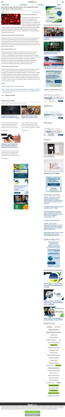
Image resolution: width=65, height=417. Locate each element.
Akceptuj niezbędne (32, 415)
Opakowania (53, 360)
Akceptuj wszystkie (32, 411)
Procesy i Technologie (54, 370)
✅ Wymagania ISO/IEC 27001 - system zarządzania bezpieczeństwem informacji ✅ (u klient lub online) (53, 234)
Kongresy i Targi (53, 350)
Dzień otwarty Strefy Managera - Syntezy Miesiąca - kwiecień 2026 (53, 319)
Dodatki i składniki (51, 340)
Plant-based (50, 365)
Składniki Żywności (37, 12)
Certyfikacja (53, 335)
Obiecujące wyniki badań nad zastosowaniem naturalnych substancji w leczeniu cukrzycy (9, 145)
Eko (60, 340)
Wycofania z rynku (54, 393)
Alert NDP (58, 327)
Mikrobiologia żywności (53, 355)
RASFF (59, 382)
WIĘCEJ (59, 4)
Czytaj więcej (4, 130)
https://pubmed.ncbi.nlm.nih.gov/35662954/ (13, 86)
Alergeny (49, 327)
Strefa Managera (53, 385)
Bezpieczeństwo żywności (53, 332)
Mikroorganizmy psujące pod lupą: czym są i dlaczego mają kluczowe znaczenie (53, 285)
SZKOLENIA (41, 4)
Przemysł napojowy (54, 378)
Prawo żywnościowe (53, 368)
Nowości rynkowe (54, 358)
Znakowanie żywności (54, 395)
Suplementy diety (53, 388)
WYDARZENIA (23, 4)
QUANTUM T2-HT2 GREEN (51, 173)
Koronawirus (53, 352)
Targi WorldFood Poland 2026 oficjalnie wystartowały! (52, 52)
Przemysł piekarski (53, 380)
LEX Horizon (47, 139)
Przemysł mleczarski (53, 375)
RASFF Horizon (48, 123)
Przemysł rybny (50, 382)
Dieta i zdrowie (23, 103)
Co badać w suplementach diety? (52, 220)
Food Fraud (54, 345)
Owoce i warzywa (54, 363)
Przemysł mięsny (54, 373)
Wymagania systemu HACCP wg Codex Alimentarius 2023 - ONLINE (53, 207)
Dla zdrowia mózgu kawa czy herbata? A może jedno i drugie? (10, 116)
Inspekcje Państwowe (54, 347)
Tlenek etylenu (54, 390)
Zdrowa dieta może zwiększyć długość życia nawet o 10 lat (29, 116)
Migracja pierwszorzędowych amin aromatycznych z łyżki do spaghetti (53, 67)
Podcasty (58, 365)
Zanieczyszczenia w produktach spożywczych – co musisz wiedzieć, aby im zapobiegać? (53, 302)
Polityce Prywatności (52, 408)
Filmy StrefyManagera (54, 342)
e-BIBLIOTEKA (5, 4)
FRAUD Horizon (48, 106)
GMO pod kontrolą (49, 156)
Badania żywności (14, 103)
